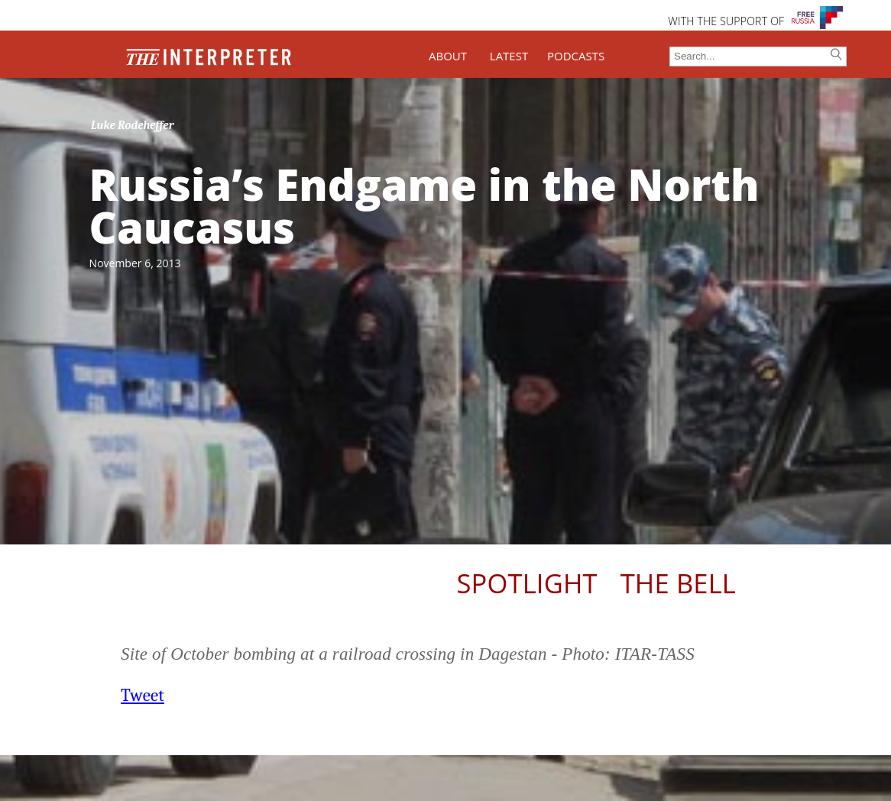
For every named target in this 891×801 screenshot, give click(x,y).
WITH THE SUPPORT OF (726, 21)
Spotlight (527, 583)
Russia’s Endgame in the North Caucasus (424, 205)
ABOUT (448, 55)
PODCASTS (575, 55)
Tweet (142, 695)
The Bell (678, 583)
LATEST (509, 55)
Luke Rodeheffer (132, 125)
